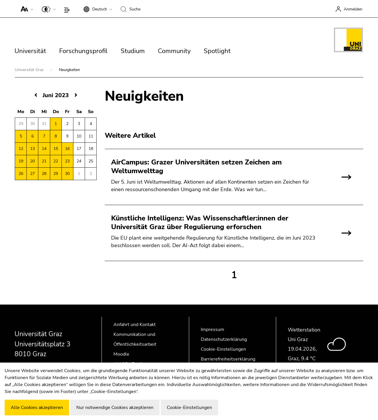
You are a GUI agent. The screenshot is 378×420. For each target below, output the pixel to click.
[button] (25, 8)
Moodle (121, 354)
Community (174, 51)
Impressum (212, 329)
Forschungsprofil (83, 51)
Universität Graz (30, 70)
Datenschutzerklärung (224, 339)
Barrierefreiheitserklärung (228, 359)
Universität (30, 51)
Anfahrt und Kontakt (134, 324)
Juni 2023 (56, 95)
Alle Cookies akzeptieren (37, 407)
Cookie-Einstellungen (223, 349)
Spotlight (217, 51)
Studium (133, 51)
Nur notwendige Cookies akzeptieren (114, 407)
